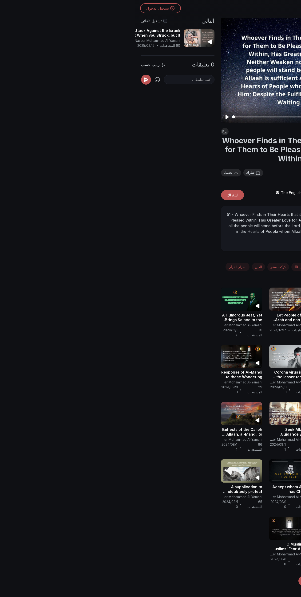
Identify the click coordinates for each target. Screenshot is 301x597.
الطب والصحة (200, 267)
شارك (118, 172)
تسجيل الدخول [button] (25, 8)
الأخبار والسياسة (257, 267)
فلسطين (263, 278)
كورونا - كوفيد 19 (203, 131)
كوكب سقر (142, 267)
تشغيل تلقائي (16, 21)
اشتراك (97, 195)
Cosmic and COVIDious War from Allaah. (204, 377)
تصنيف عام (241, 278)
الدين (123, 267)
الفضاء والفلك (228, 267)
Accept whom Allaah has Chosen (156, 489)
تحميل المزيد (178, 580)
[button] (289, 292)
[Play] (91, 117)
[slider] (152, 117)
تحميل (95, 172)
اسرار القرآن (102, 267)
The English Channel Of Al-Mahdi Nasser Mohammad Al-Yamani (198, 192)
